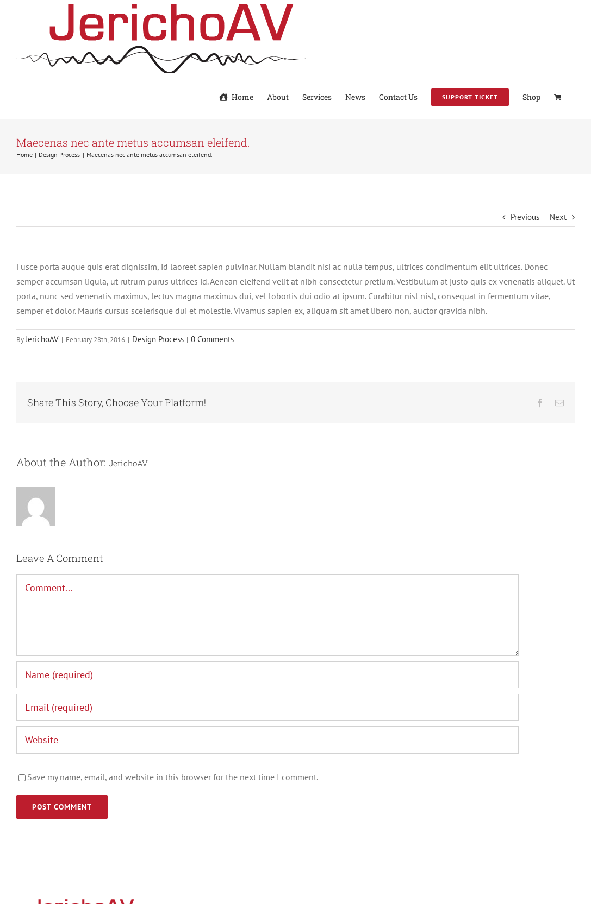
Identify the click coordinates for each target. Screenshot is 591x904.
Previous (525, 217)
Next (558, 217)
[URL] (267, 740)
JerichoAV (42, 339)
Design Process (158, 339)
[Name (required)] (267, 674)
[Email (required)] (267, 707)
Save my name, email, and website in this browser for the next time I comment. (172, 777)
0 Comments (212, 339)
